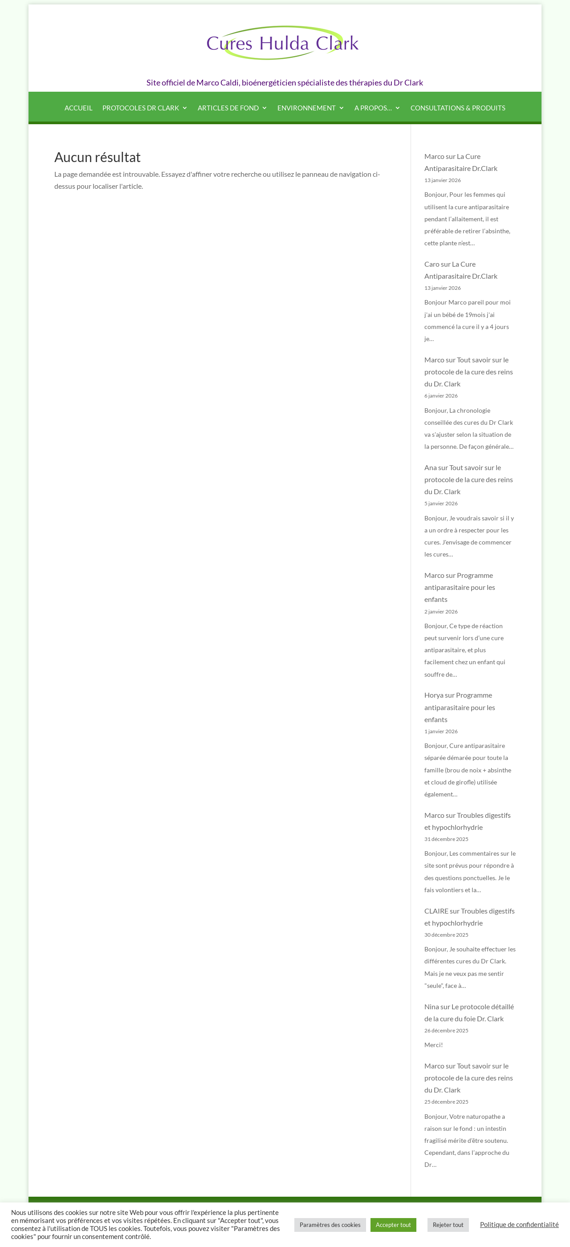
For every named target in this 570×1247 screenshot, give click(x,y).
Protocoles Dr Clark (140, 108)
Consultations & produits (458, 108)
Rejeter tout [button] (448, 1224)
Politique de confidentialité (519, 1224)
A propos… (373, 108)
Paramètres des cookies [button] (330, 1224)
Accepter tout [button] (393, 1224)
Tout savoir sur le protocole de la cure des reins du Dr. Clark (468, 371)
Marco (434, 156)
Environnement (306, 108)
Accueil (79, 108)
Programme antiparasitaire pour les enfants (459, 587)
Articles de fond (228, 108)
